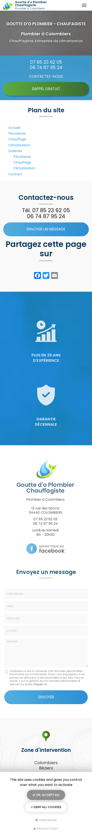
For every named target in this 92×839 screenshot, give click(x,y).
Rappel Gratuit (46, 88)
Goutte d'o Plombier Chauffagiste (39, 5)
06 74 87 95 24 (46, 67)
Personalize (46, 820)
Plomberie (17, 133)
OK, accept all (46, 795)
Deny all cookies (46, 807)
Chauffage (17, 139)
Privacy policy (46, 829)
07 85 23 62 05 (46, 62)
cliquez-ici (40, 684)
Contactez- (46, 76)
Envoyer (46, 697)
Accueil (14, 127)
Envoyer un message (46, 229)
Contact (15, 174)
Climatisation (19, 145)
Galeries (15, 150)
